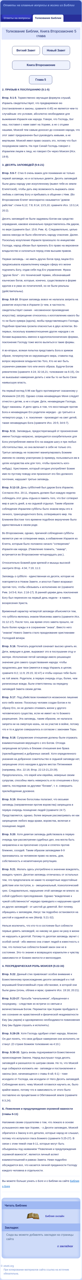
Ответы (17, 17)
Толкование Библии (48, 17)
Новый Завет (56, 50)
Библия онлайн (54, 1216)
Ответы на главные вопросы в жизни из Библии (39, 5)
